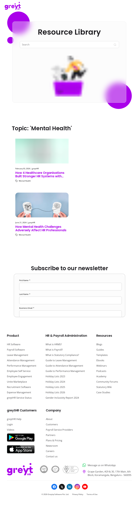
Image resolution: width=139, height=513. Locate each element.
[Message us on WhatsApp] (106, 465)
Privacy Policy (77, 494)
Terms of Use (92, 494)
